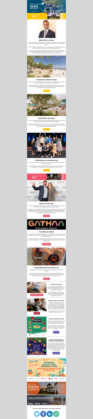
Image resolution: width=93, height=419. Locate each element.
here (62, 312)
